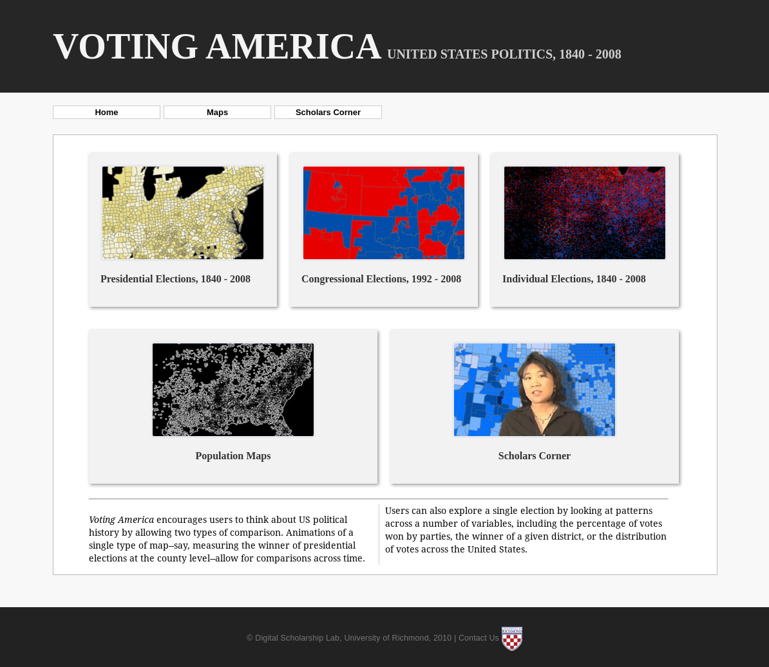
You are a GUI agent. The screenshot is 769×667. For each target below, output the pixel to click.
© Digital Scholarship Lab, (295, 638)
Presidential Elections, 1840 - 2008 (175, 278)
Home (106, 112)
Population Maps (233, 455)
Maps (217, 112)
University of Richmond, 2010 (397, 638)
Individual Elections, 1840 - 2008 (574, 278)
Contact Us (479, 638)
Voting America (217, 46)
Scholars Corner (328, 112)
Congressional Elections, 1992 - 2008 (381, 278)
